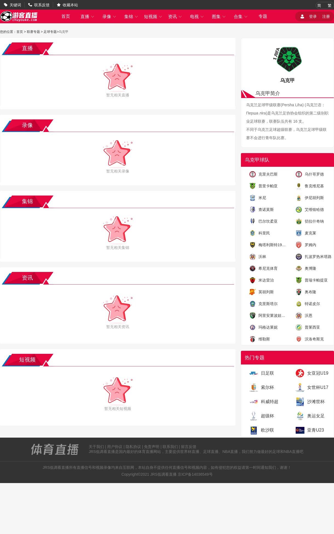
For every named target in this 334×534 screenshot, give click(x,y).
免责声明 (151, 446)
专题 (262, 16)
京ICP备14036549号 (195, 474)
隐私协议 (133, 446)
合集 (241, 16)
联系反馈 (42, 5)
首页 (65, 16)
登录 (313, 16)
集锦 (131, 16)
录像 (109, 16)
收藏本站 (70, 5)
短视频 (153, 16)
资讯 (175, 16)
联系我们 (170, 446)
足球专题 (50, 32)
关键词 (15, 5)
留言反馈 (188, 446)
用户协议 (114, 446)
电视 (197, 16)
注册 (326, 16)
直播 (87, 16)
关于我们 (96, 446)
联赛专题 (33, 32)
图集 (219, 16)
